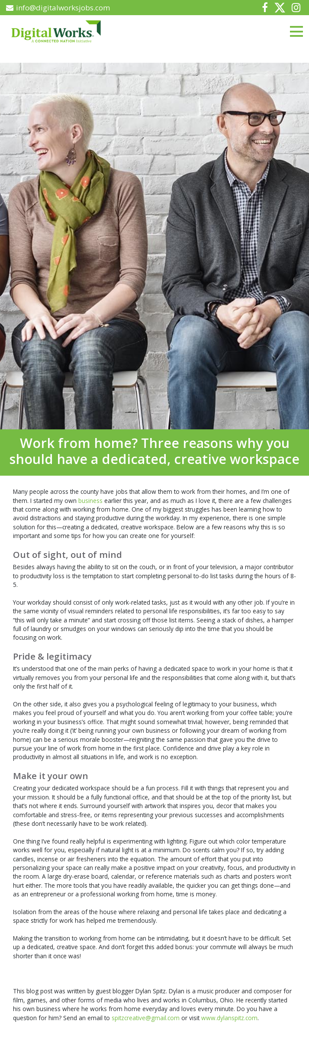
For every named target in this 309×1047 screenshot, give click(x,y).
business (91, 500)
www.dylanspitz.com (229, 1018)
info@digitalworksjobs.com (58, 8)
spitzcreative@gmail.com (146, 1018)
